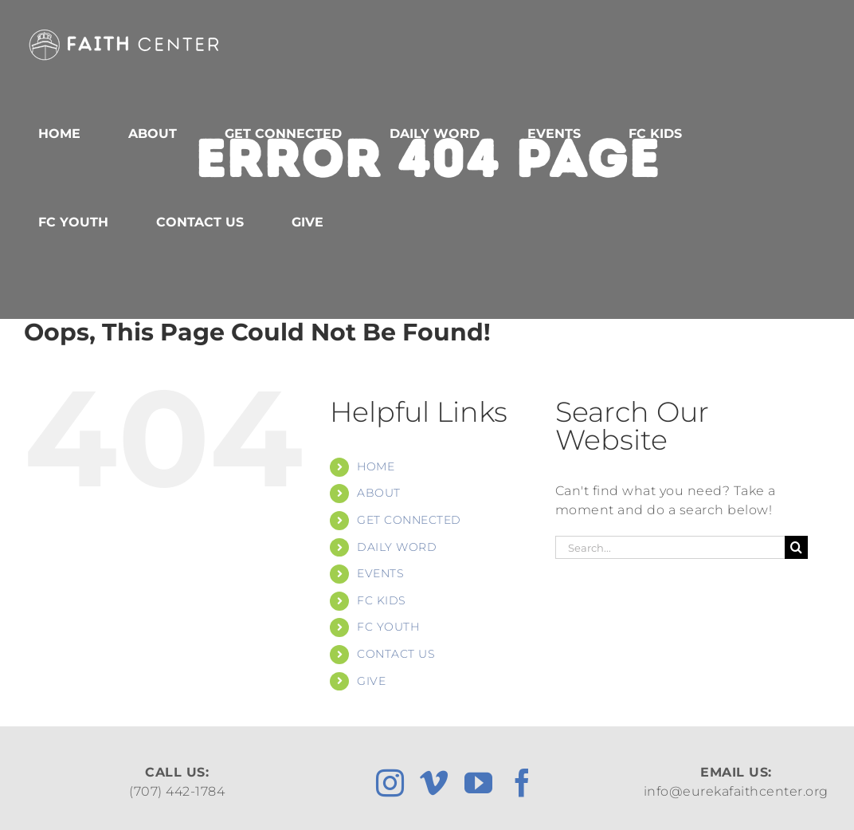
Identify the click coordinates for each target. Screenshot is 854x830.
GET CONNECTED (409, 520)
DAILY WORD (397, 547)
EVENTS (380, 573)
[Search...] (670, 547)
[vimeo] (434, 783)
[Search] (796, 547)
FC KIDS (381, 600)
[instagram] (390, 783)
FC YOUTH (388, 627)
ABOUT (379, 493)
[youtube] (478, 783)
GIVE (371, 681)
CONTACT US (396, 654)
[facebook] (522, 783)
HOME (375, 466)
